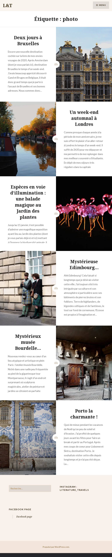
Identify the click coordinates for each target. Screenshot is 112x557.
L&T (7, 5)
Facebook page (20, 509)
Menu (102, 5)
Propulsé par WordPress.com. (56, 547)
